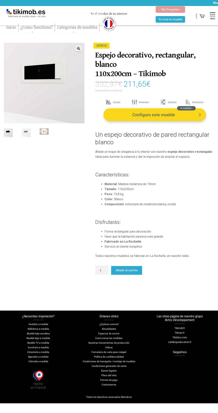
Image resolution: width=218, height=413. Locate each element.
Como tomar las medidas (109, 338)
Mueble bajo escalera (38, 333)
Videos (109, 347)
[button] (79, 49)
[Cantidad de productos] (101, 270)
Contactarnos (109, 384)
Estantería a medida (38, 352)
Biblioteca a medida (38, 329)
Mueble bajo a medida (38, 338)
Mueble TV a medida (38, 343)
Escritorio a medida (38, 347)
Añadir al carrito (127, 270)
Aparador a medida (38, 356)
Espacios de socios (108, 333)
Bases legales (109, 370)
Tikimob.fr (179, 328)
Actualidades (109, 329)
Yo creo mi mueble (161, 19)
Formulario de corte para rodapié (109, 352)
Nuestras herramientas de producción (108, 343)
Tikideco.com (180, 337)
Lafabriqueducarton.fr (179, 342)
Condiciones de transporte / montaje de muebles (109, 361)
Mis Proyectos (160, 9)
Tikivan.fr (180, 332)
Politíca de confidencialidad (109, 356)
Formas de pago (109, 380)
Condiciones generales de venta (109, 366)
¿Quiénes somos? (109, 324)
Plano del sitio (109, 375)
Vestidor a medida (38, 324)
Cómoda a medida (38, 361)
